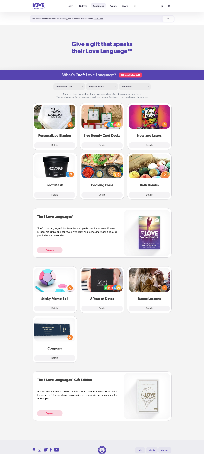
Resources (98, 6)
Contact (165, 450)
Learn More (98, 19)
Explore (50, 250)
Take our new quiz (130, 74)
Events (113, 6)
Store (125, 6)
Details (54, 145)
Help (140, 450)
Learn (70, 6)
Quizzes (83, 6)
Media (152, 450)
